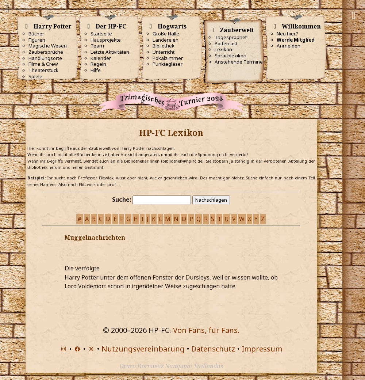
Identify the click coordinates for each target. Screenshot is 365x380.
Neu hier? (287, 33)
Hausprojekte (106, 40)
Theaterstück (43, 70)
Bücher (36, 33)
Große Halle (166, 33)
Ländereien (165, 40)
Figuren (36, 40)
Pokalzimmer (168, 58)
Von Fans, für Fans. (206, 330)
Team (97, 45)
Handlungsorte (45, 58)
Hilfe (96, 70)
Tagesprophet (231, 37)
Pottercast (226, 43)
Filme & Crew (43, 64)
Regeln (98, 64)
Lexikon (223, 49)
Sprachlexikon (230, 55)
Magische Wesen (47, 45)
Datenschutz (213, 349)
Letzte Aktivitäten (110, 52)
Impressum (262, 349)
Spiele (35, 76)
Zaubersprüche (45, 52)
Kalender (101, 58)
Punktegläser (167, 64)
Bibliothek (163, 45)
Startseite (101, 33)
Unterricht (163, 52)
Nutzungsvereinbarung (143, 349)
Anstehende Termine (239, 61)
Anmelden (288, 45)
